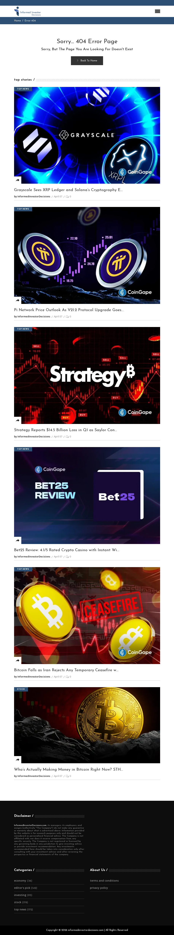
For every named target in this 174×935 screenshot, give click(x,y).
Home (17, 21)
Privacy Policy (99, 888)
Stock (21, 689)
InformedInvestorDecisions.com (30, 825)
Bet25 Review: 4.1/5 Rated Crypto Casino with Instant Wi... (66, 550)
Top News (23, 89)
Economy (20, 880)
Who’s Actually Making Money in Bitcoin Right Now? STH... (68, 770)
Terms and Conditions (104, 880)
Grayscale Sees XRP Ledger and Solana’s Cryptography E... (68, 190)
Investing (20, 895)
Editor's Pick (22, 888)
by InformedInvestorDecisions (32, 196)
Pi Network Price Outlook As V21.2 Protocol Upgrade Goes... (69, 310)
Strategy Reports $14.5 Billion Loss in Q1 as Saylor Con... (65, 430)
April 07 (58, 196)
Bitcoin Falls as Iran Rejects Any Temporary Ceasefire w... (66, 670)
